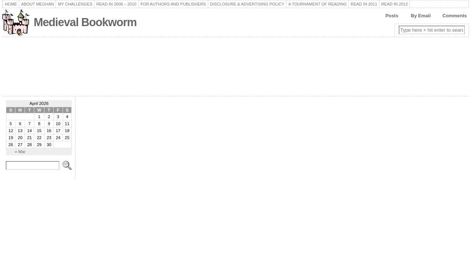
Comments (454, 15)
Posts (392, 15)
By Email (421, 15)
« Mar (20, 151)
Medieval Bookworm (85, 22)
